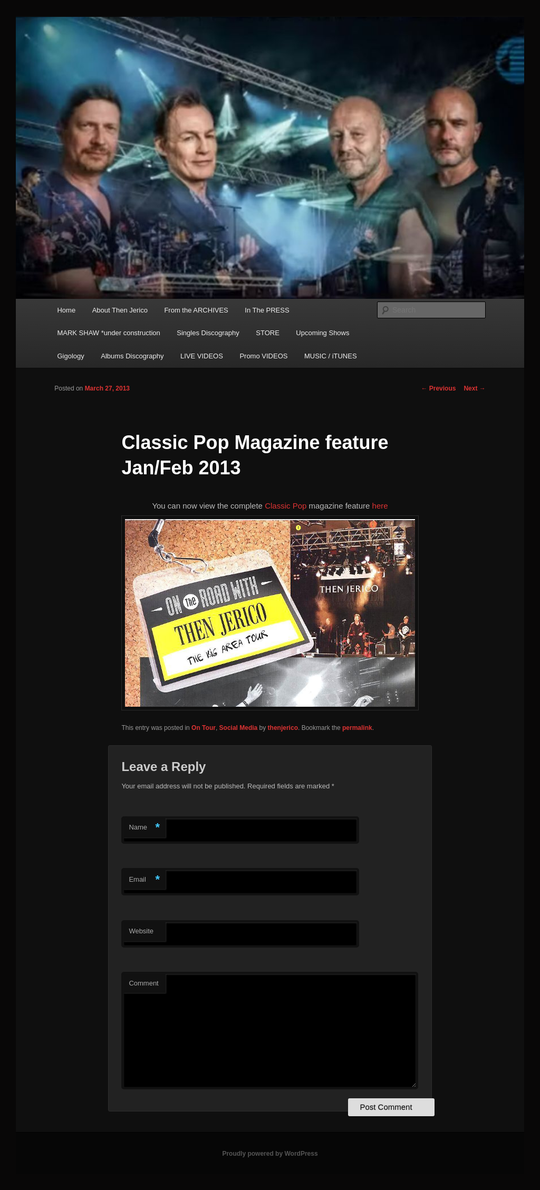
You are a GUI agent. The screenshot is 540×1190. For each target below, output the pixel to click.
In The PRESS (267, 310)
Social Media (238, 727)
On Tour (203, 727)
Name (144, 827)
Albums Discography (132, 356)
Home (66, 310)
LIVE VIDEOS (201, 356)
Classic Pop (286, 505)
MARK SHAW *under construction (108, 333)
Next (474, 388)
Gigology (70, 356)
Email (144, 879)
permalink (357, 727)
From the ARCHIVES (196, 310)
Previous (438, 388)
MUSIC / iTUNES (330, 356)
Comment (143, 983)
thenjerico (283, 727)
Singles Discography (208, 333)
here (380, 505)
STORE (267, 333)
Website (141, 931)
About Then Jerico (120, 310)
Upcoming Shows (322, 333)
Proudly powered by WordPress (269, 1153)
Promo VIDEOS (263, 356)
